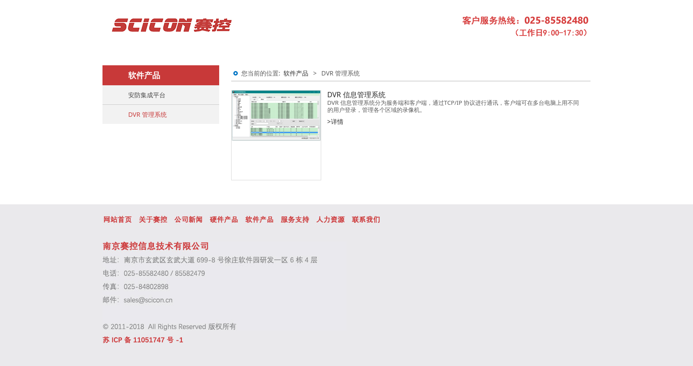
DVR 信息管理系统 (356, 94)
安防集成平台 (146, 95)
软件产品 (296, 73)
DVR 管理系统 (147, 114)
